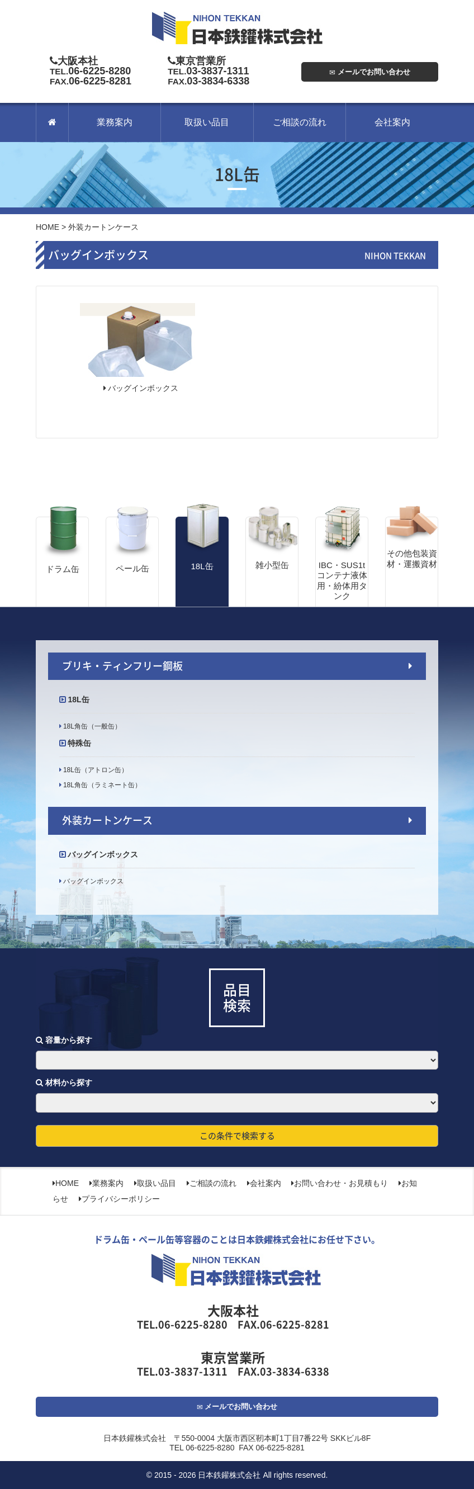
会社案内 (392, 122)
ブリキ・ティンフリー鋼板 (122, 666)
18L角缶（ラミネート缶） (101, 785)
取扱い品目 (206, 122)
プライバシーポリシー (119, 1198)
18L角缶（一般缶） (91, 726)
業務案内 (114, 122)
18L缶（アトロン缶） (94, 770)
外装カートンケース (107, 820)
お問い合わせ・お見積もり (339, 1183)
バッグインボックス (141, 388)
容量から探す (64, 1040)
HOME (47, 227)
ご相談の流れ (299, 122)
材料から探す (64, 1082)
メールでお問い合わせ (369, 72)
